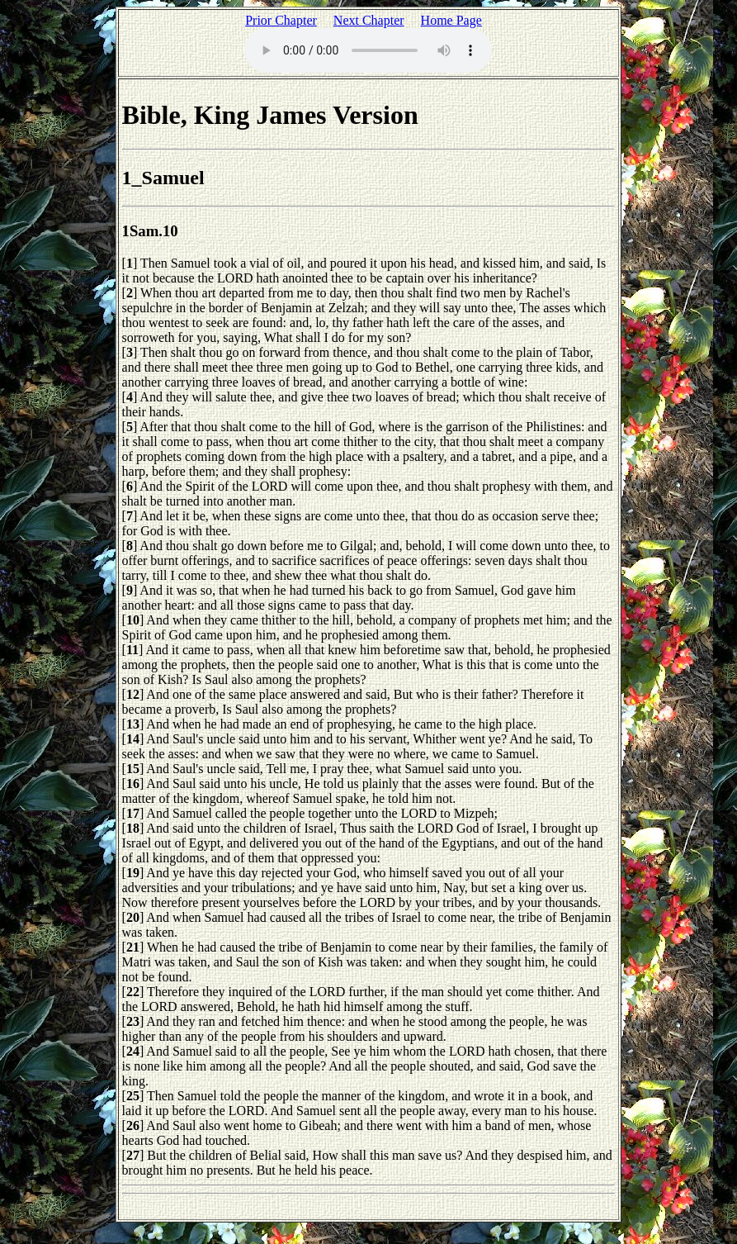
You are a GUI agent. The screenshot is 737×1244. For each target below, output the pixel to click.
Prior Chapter (281, 20)
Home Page (451, 20)
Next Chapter (368, 20)
